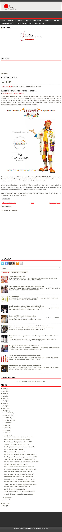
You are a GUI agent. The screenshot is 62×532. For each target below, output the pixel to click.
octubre (7, 418)
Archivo (24, 272)
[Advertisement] (31, 13)
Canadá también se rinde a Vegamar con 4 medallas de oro (26, 306)
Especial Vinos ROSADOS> (25, 23)
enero (6, 500)
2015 (4, 503)
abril (6, 432)
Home (3, 86)
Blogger (42, 381)
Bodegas (56, 20)
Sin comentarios (19, 93)
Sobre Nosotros (39, 23)
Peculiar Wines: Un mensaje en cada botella (17, 439)
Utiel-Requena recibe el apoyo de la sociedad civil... (19, 447)
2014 (4, 506)
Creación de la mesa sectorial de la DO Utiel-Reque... (19, 494)
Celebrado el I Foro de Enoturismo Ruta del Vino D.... (19, 479)
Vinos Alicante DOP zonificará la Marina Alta (17, 486)
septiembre (8, 420)
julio (6, 425)
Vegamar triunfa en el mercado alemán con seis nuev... (20, 484)
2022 (4, 396)
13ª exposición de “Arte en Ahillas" (14, 452)
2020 (4, 401)
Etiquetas (15, 272)
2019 (4, 403)
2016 (4, 411)
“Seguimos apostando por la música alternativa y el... (20, 459)
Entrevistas (47, 20)
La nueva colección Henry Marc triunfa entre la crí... (19, 474)
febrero (7, 497)
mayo (6, 430)
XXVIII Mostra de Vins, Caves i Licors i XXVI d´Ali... (18, 437)
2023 (4, 393)
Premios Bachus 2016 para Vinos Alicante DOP (18, 442)
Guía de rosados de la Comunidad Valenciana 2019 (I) (25, 356)
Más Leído (6, 272)
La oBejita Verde (14, 296)
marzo (7, 435)
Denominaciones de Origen (16, 20)
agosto (7, 422)
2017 (4, 408)
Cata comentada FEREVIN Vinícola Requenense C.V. (19, 476)
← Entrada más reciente (9, 203)
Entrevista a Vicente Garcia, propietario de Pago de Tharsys (26, 286)
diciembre (8, 413)
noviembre (8, 415)
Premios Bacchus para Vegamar (13, 449)
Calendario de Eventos (8, 23)
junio (6, 427)
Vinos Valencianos (29, 528)
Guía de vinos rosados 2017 (17, 276)
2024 (4, 391)
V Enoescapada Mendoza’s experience (15, 464)
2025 (4, 388)
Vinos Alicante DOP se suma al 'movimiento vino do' (19, 481)
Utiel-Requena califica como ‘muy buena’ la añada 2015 (20, 457)
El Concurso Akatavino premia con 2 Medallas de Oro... (20, 469)
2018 (4, 406)
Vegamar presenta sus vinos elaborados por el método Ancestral (28, 326)
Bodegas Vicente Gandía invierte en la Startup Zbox (24, 346)
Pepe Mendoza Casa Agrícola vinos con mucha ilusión (25, 365)
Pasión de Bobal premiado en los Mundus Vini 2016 (19, 467)
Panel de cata (37, 20)
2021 (4, 398)
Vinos (29, 20)
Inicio (3, 20)
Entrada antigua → (55, 203)
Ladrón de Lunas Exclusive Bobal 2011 (15, 489)
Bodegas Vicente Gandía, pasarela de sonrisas (18, 91)
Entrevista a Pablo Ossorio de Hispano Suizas (22, 316)
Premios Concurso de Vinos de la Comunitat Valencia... (20, 454)
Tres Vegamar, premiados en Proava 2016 (16, 444)
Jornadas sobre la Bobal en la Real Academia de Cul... (20, 491)
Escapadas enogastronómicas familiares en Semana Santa (21, 462)
